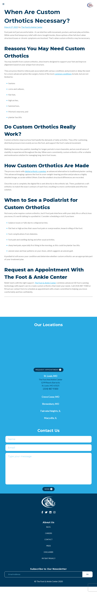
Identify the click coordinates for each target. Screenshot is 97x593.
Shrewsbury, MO (50, 403)
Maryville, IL (50, 418)
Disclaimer (48, 558)
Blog (48, 533)
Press (48, 552)
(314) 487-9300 (50, 388)
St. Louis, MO (50, 376)
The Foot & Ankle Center (31, 27)
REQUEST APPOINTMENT (49, 370)
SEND (48, 495)
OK (87, 581)
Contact (48, 546)
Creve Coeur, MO (50, 396)
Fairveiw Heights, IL (51, 411)
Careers (48, 540)
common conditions (63, 74)
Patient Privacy (48, 565)
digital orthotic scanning (35, 171)
